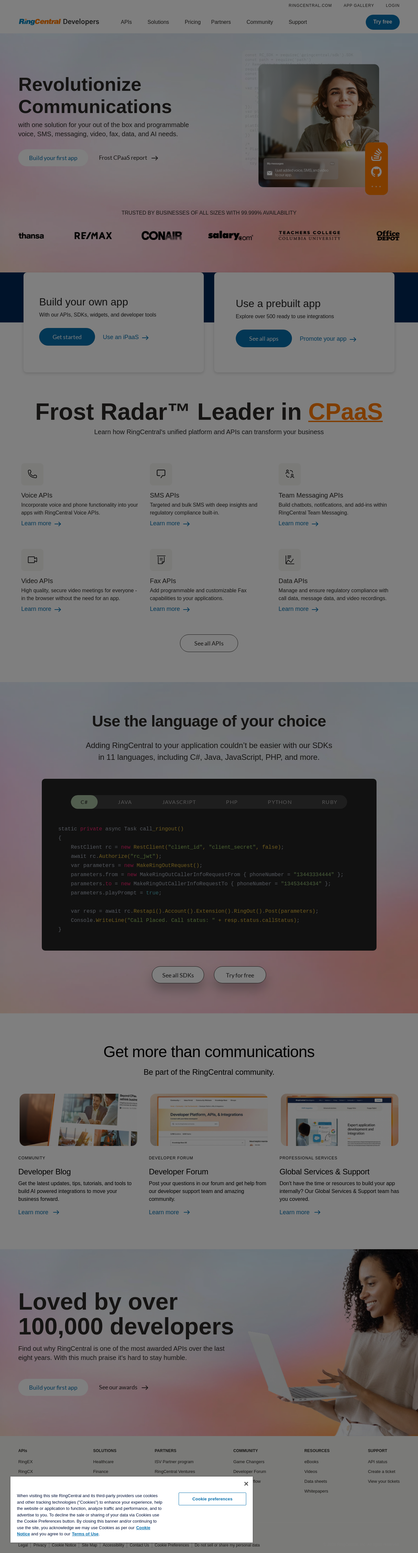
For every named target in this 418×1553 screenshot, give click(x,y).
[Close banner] (246, 1484)
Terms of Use (85, 1533)
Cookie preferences (212, 1498)
